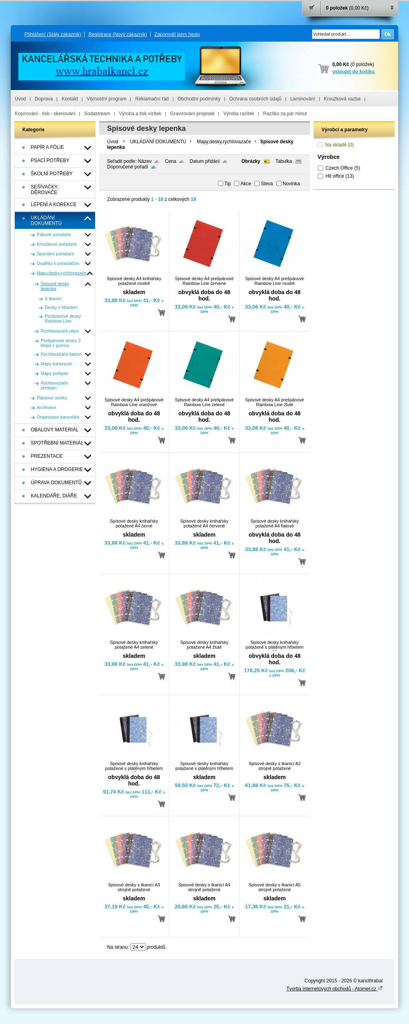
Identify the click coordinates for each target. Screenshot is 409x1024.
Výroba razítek (238, 113)
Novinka (291, 183)
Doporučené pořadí (127, 167)
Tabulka (284, 161)
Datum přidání (205, 161)
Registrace (117, 34)
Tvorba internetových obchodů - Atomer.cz (334, 989)
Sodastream (97, 113)
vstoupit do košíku (353, 71)
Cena (171, 161)
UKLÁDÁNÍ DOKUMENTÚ (158, 141)
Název (144, 161)
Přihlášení (52, 34)
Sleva (267, 183)
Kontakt (70, 99)
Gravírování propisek (192, 113)
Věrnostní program (106, 99)
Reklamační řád (152, 99)
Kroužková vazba (342, 99)
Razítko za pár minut (285, 113)
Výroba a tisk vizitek (140, 113)
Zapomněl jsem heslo (177, 34)
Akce (245, 183)
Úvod (20, 99)
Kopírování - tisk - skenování (45, 113)
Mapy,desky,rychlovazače (224, 141)
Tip (227, 183)
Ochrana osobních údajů (255, 99)
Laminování (302, 99)
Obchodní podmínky (199, 99)
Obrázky (250, 161)
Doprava (44, 99)
